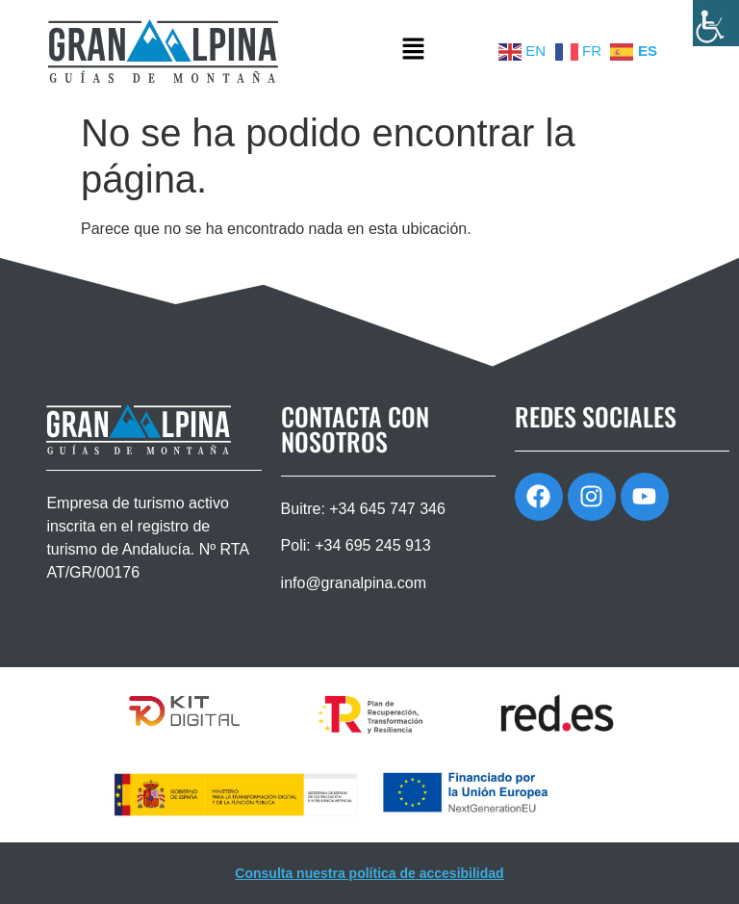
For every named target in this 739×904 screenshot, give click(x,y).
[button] (413, 51)
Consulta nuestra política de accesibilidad (369, 873)
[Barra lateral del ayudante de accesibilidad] (716, 23)
